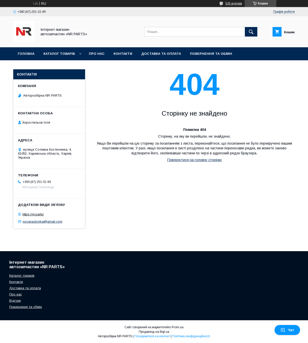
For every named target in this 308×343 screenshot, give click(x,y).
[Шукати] (251, 32)
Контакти (123, 54)
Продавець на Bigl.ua (154, 331)
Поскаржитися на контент (152, 336)
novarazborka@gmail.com (42, 221)
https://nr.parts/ (33, 214)
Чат (287, 330)
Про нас (97, 54)
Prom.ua (177, 327)
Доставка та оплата (161, 54)
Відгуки (15, 300)
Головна (26, 54)
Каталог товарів (59, 54)
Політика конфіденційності (191, 336)
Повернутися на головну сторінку (194, 160)
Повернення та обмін (211, 54)
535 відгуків (233, 3)
